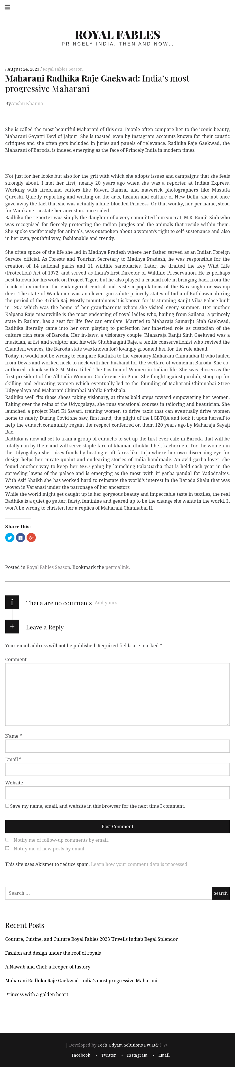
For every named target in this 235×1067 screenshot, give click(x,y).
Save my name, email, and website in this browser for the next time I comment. (97, 806)
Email (13, 759)
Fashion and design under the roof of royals (53, 953)
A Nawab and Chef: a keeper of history (47, 967)
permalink (117, 567)
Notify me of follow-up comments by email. (61, 840)
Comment (16, 659)
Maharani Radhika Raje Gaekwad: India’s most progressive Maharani (81, 980)
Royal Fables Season (63, 69)
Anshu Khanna (27, 103)
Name (13, 736)
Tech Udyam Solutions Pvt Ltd (128, 1045)
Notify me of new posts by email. (49, 849)
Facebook (81, 1055)
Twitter (108, 1055)
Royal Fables (117, 34)
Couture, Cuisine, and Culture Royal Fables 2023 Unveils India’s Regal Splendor (91, 939)
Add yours (106, 603)
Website (14, 783)
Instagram (137, 1055)
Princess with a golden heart (36, 994)
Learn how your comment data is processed (139, 864)
